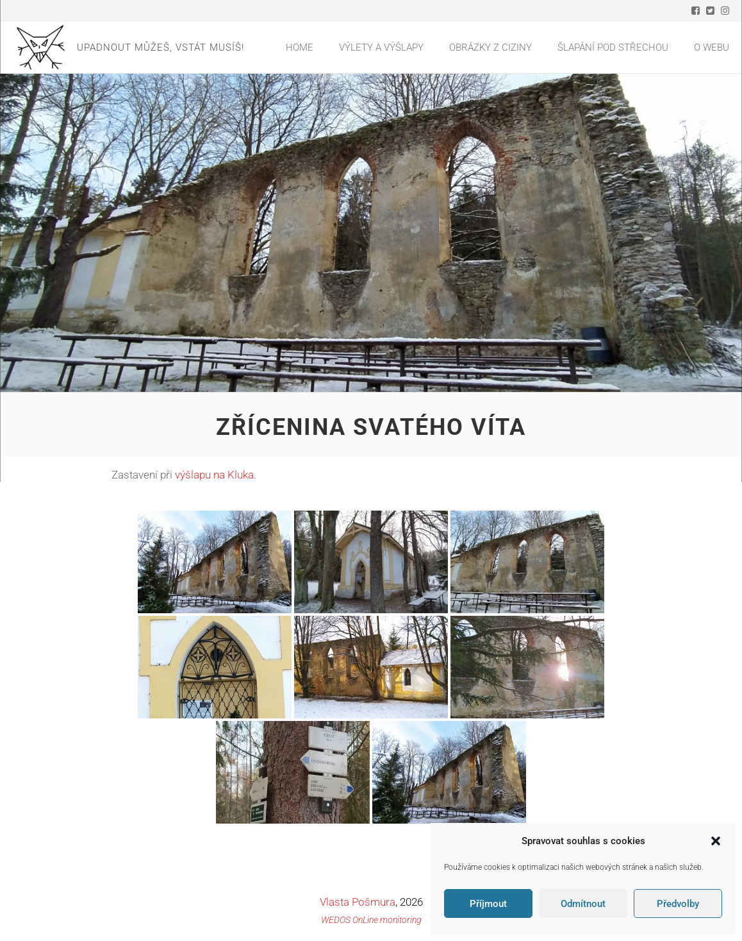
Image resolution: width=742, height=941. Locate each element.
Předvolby (678, 904)
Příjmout (488, 904)
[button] (715, 841)
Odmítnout (583, 904)
